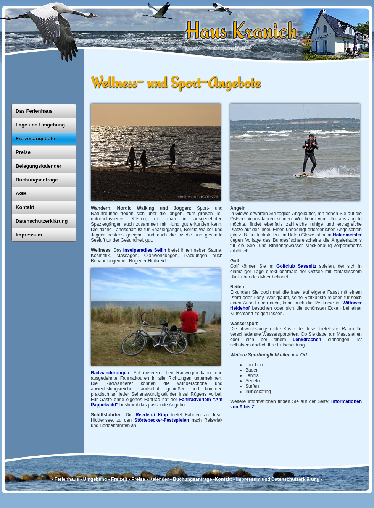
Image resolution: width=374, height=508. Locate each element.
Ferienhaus (67, 479)
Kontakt (25, 207)
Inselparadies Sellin (144, 250)
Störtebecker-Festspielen (161, 420)
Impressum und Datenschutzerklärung (277, 479)
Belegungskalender (38, 166)
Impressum (29, 235)
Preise (23, 152)
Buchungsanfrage (37, 180)
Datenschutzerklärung (42, 221)
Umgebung (95, 479)
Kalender (159, 479)
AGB (21, 193)
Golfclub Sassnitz (296, 266)
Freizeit (119, 479)
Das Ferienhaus (34, 111)
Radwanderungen (110, 372)
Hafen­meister (347, 235)
